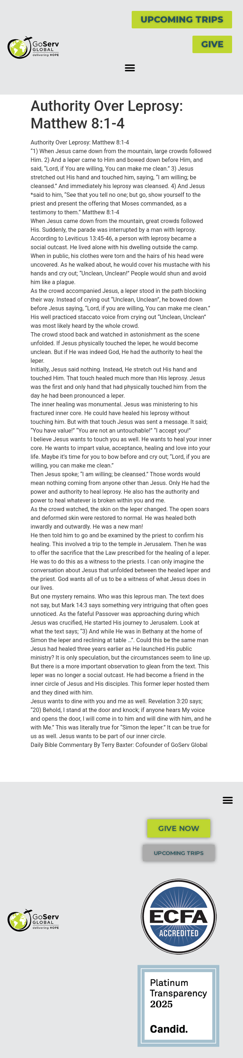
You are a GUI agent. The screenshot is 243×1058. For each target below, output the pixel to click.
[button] (130, 68)
